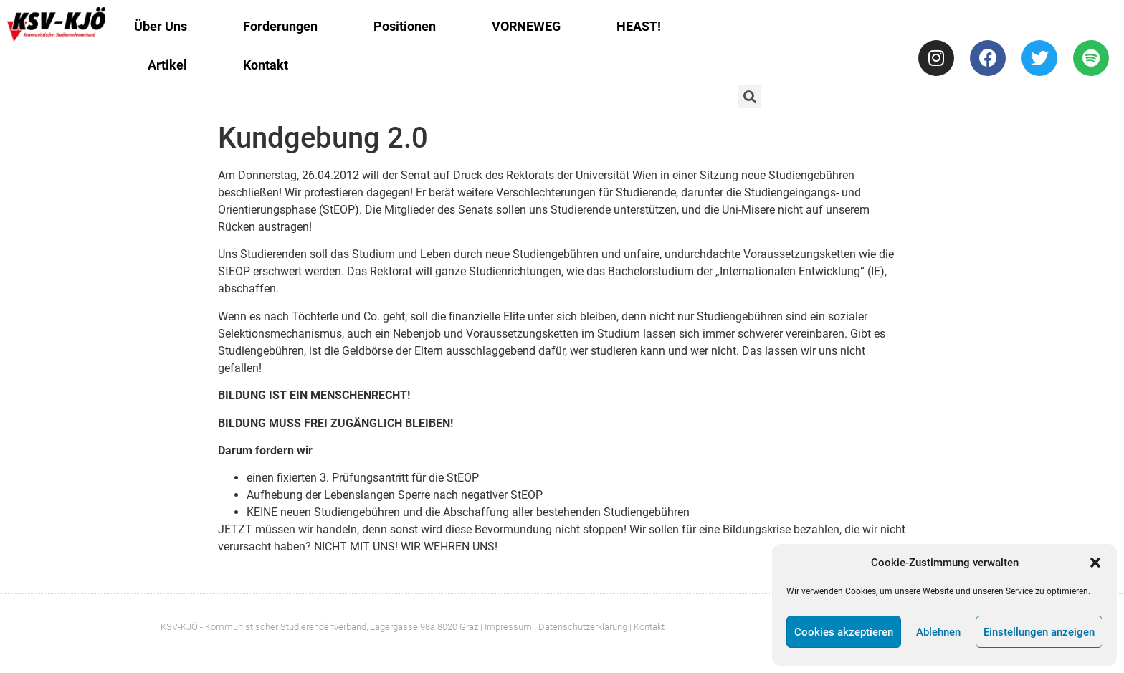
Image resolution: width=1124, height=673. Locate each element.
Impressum (508, 626)
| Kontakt (647, 626)
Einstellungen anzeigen (1039, 632)
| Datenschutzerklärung (580, 626)
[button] (1095, 562)
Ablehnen (938, 632)
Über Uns (160, 26)
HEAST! (638, 26)
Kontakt (265, 64)
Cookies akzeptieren (843, 632)
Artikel (167, 64)
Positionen (404, 26)
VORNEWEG (526, 26)
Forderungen (280, 26)
